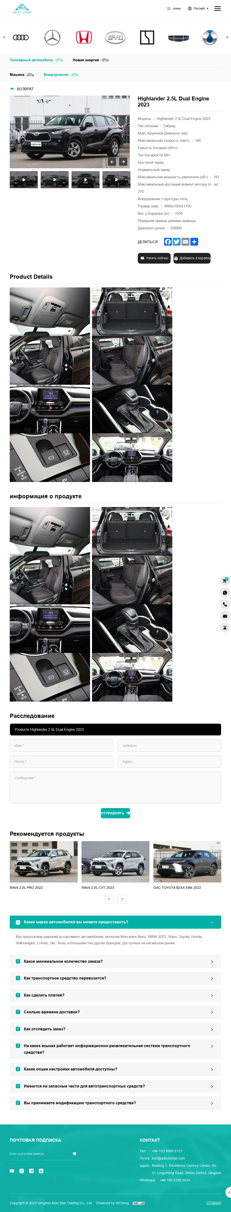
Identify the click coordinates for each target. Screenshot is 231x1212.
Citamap (213, 1203)
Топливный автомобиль (31, 60)
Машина (17, 75)
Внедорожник (56, 75)
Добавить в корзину (195, 258)
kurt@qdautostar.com (168, 1158)
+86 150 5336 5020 (175, 1180)
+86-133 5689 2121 (167, 1151)
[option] (70, 132)
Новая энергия (86, 60)
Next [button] (127, 132)
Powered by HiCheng (112, 1203)
